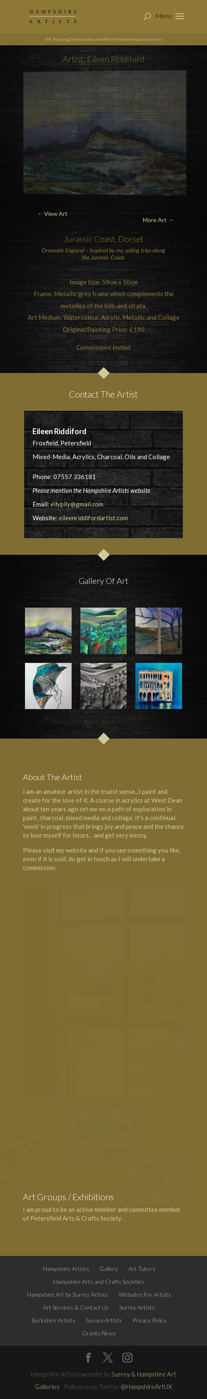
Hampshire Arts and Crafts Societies (99, 1281)
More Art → (158, 219)
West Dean (166, 800)
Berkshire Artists (53, 1320)
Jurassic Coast (89, 239)
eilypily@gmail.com (76, 504)
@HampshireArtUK (146, 1386)
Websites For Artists (145, 1294)
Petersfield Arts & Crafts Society (75, 1218)
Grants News (99, 1333)
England (74, 250)
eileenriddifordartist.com (93, 518)
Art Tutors (141, 1268)
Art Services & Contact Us (76, 1307)
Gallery (109, 1268)
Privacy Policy (149, 1320)
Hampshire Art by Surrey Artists (67, 1294)
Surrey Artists (137, 1307)
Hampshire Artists (66, 1268)
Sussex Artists (104, 1320)
